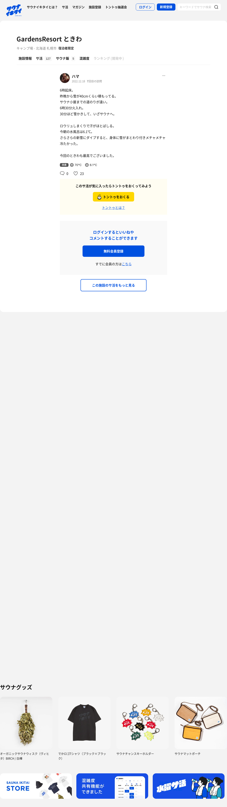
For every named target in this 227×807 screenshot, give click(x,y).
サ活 (65, 7)
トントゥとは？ (113, 207)
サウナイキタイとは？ (42, 7)
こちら (127, 263)
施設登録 (95, 7)
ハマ (75, 76)
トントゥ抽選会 (116, 7)
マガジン (78, 7)
